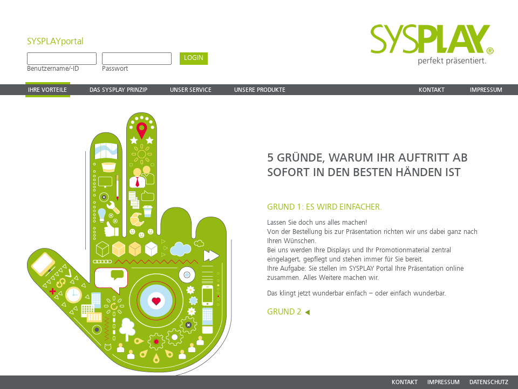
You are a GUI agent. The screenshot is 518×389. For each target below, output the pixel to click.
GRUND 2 (289, 312)
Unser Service (191, 90)
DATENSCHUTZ (488, 383)
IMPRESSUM (443, 383)
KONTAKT (405, 383)
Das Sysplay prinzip (118, 90)
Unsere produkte (259, 90)
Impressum (486, 90)
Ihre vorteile (47, 90)
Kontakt (432, 90)
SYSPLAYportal (55, 41)
